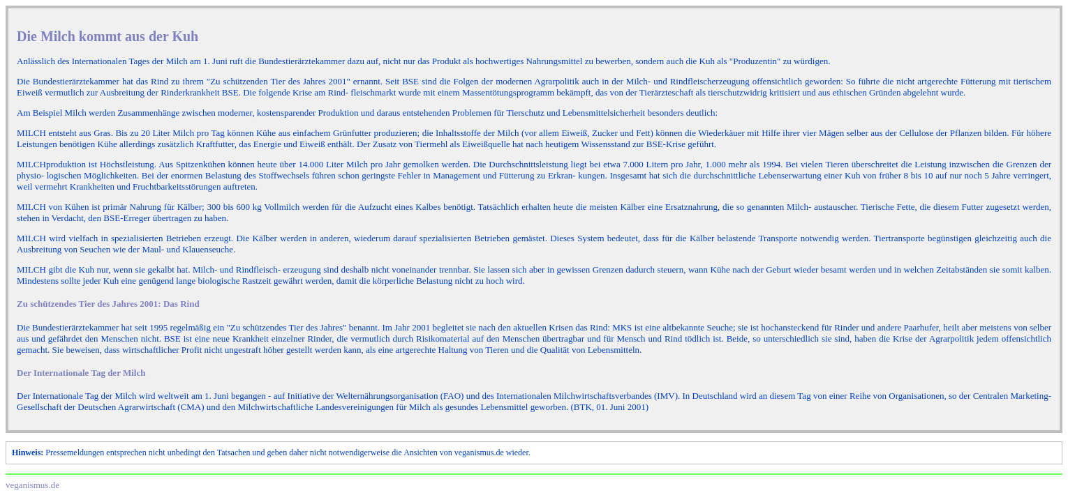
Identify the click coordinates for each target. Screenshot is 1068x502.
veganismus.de (32, 485)
